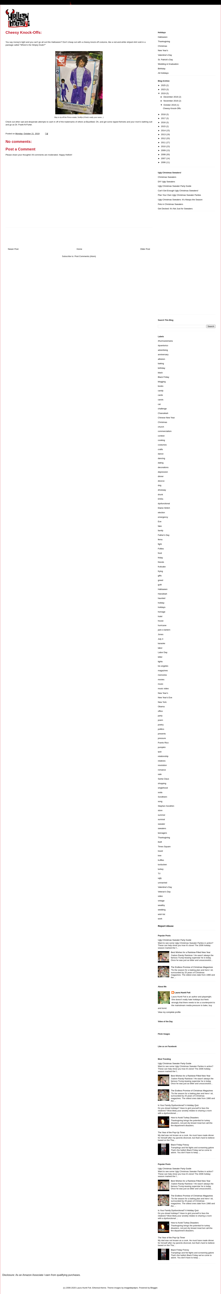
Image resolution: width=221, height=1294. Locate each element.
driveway (162, 490)
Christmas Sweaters (167, 177)
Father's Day (163, 535)
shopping (162, 783)
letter (160, 657)
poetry (161, 724)
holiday (161, 603)
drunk (160, 494)
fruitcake (162, 566)
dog (159, 485)
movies (161, 679)
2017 (163, 118)
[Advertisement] (170, 264)
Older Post (145, 249)
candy (160, 390)
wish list (161, 914)
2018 (163, 114)
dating (160, 463)
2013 (163, 134)
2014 (163, 130)
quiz (160, 751)
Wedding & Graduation (168, 64)
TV (159, 873)
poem (160, 720)
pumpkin (162, 747)
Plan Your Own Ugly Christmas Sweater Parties (179, 195)
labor (160, 648)
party (160, 715)
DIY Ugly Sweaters (166, 181)
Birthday (161, 68)
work (160, 918)
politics (161, 729)
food (160, 553)
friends (161, 562)
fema (160, 539)
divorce (161, 481)
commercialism (165, 431)
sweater (161, 824)
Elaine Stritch (164, 508)
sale (160, 774)
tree (159, 855)
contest (161, 436)
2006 (163, 162)
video (160, 896)
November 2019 (171, 101)
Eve (159, 521)
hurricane (162, 625)
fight (160, 544)
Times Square (164, 846)
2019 (163, 93)
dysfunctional (164, 503)
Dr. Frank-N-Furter (23, 124)
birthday (161, 368)
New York (162, 702)
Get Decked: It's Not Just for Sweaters (175, 208)
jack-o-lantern (164, 630)
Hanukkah (162, 594)
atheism (161, 359)
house (160, 621)
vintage (161, 901)
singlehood (163, 788)
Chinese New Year (166, 417)
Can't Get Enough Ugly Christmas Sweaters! (178, 190)
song (160, 801)
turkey (160, 869)
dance (160, 454)
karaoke (161, 643)
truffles (161, 860)
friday (160, 557)
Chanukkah (163, 413)
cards (160, 395)
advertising (163, 350)
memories (162, 675)
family (160, 530)
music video (163, 688)
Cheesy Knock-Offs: (172, 108)
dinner (161, 476)
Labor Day (162, 652)
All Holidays (163, 73)
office (160, 711)
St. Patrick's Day (165, 59)
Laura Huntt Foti (182, 992)
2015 (163, 126)
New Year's (163, 50)
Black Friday (163, 377)
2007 (163, 158)
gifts (160, 575)
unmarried (162, 883)
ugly (160, 878)
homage (161, 612)
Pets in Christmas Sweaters (170, 204)
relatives (161, 761)
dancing (161, 458)
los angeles (163, 666)
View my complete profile (169, 1012)
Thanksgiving (164, 41)
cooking (161, 440)
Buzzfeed (90, 122)
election (161, 512)
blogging (162, 381)
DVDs (160, 499)
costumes (162, 445)
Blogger (153, 1288)
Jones (160, 634)
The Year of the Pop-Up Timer (171, 1132)
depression (163, 472)
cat (159, 404)
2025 (163, 85)
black (160, 372)
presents (162, 733)
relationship (163, 756)
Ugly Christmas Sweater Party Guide (174, 186)
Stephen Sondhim (166, 806)
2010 (163, 146)
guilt (160, 584)
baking (161, 363)
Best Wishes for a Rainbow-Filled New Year (190, 952)
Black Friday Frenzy (180, 1145)
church (161, 427)
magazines (163, 670)
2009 (163, 150)
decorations (163, 467)
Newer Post (13, 249)
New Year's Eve (165, 697)
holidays (161, 607)
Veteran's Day (164, 892)
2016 (163, 122)
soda (160, 792)
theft (160, 842)
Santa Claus (163, 779)
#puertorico (163, 345)
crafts (160, 449)
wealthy (161, 905)
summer (161, 815)
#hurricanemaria (165, 341)
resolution (162, 765)
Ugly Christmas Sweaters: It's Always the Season (180, 199)
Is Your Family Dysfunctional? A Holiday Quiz (178, 1105)
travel (160, 851)
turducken (162, 864)
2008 (163, 154)
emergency (163, 517)
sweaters (162, 828)
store (160, 810)
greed (160, 580)
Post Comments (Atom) (85, 256)
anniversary (163, 354)
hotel (160, 616)
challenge (162, 408)
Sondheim (162, 797)
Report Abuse (165, 926)
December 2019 (171, 97)
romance (162, 770)
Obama (161, 706)
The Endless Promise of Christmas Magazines (192, 967)
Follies (161, 548)
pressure (162, 738)
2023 (163, 89)
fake (160, 526)
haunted (161, 598)
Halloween (162, 37)
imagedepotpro (131, 1288)
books (160, 386)
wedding (161, 909)
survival (161, 819)
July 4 (160, 639)
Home (79, 249)
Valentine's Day (165, 55)
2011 (163, 142)
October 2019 (170, 105)
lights (160, 661)
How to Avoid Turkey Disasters (185, 1117)
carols (160, 399)
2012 (163, 138)
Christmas (162, 46)
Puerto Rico (163, 742)
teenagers (162, 833)
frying (160, 571)
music (160, 684)
